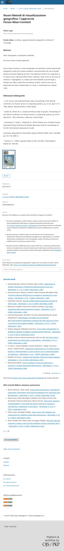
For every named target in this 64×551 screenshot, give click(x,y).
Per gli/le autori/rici (9, 482)
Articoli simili (9, 279)
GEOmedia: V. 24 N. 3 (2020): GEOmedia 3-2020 (37, 395)
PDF (6, 176)
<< (4, 431)
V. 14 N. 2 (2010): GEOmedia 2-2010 (29, 9)
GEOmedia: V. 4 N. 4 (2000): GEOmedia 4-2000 (35, 304)
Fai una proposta (11, 440)
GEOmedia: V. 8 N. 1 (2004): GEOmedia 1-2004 (37, 354)
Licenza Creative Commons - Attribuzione (23, 225)
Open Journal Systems (11, 449)
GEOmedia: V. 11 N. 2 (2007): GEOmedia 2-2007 (25, 290)
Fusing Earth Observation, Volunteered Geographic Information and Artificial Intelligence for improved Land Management (34, 392)
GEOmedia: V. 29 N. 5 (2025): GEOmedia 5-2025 (26, 426)
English (6, 462)
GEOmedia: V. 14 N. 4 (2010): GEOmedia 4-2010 (25, 360)
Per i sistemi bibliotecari (11, 486)
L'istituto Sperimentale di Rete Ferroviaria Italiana (41, 357)
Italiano (6, 465)
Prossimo (54, 373)
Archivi (12, 9)
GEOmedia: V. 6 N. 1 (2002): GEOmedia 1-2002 (32, 298)
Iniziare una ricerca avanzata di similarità (28, 378)
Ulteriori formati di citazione (13, 269)
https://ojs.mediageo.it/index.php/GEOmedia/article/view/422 (35, 265)
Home (5, 9)
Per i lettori (7, 479)
